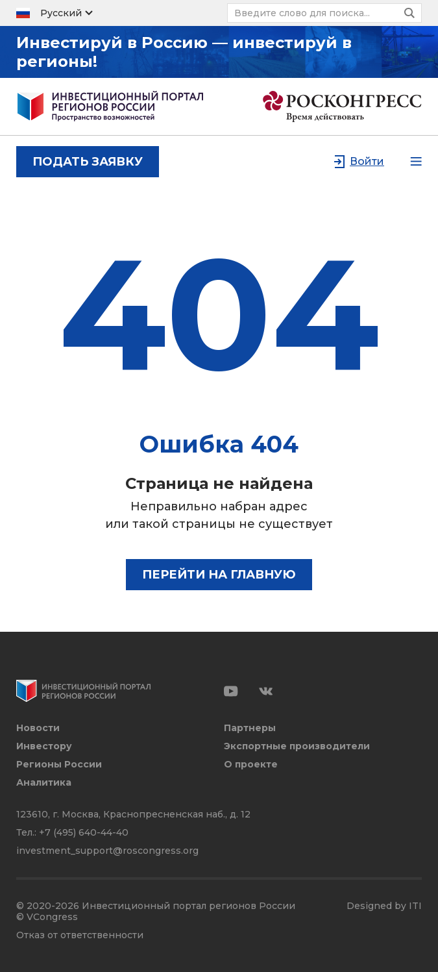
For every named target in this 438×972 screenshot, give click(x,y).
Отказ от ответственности (79, 935)
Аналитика (43, 782)
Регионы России (59, 764)
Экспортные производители (297, 746)
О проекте (251, 764)
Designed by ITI (384, 906)
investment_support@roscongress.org (107, 850)
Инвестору (44, 746)
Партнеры (250, 728)
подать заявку (87, 162)
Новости (38, 728)
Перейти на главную (219, 574)
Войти (367, 161)
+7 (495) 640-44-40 (83, 832)
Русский (61, 13)
